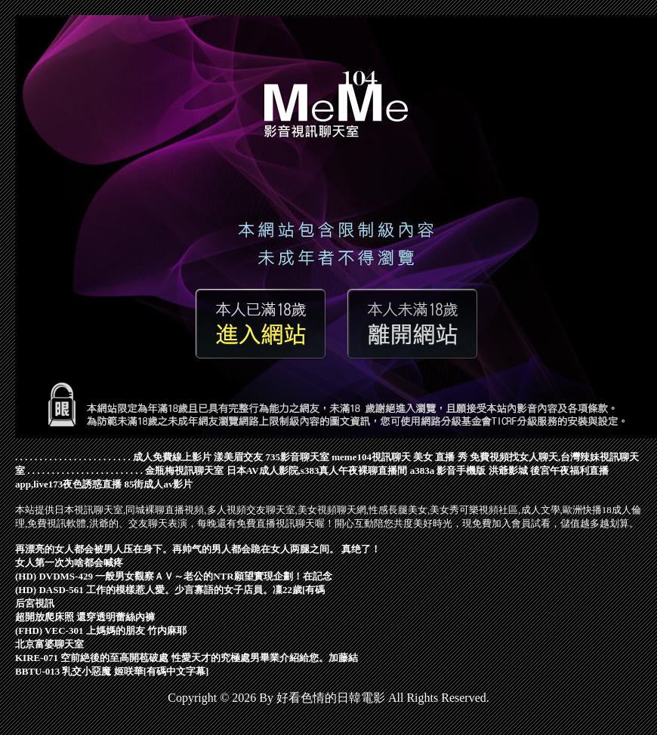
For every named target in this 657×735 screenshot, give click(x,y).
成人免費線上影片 (172, 457)
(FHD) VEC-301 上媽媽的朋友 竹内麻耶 (101, 630)
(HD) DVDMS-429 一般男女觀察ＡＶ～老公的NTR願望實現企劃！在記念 (173, 576)
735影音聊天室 (298, 457)
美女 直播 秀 (440, 457)
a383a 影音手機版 (448, 470)
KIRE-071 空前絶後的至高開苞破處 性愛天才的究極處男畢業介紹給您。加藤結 (186, 657)
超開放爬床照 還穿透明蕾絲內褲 (85, 617)
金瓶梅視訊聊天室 (184, 470)
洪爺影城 (508, 470)
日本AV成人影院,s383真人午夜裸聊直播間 (317, 470)
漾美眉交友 (238, 457)
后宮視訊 (34, 603)
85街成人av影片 (158, 484)
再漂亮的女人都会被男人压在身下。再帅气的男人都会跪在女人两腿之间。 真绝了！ (198, 549)
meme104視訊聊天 (371, 457)
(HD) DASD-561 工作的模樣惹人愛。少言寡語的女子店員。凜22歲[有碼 (170, 589)
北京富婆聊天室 (49, 644)
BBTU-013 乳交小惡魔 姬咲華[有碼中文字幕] (111, 671)
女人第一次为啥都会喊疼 (69, 562)
